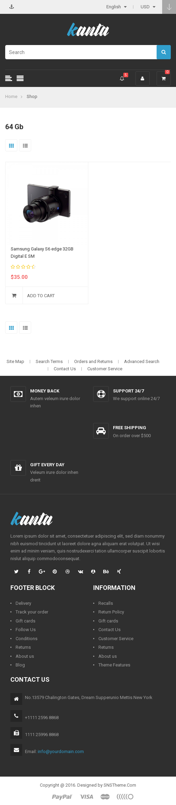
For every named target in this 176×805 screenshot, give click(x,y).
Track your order (32, 611)
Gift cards (25, 620)
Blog (20, 664)
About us (25, 656)
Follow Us (26, 629)
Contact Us (65, 368)
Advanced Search (141, 361)
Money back (44, 390)
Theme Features (114, 664)
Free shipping (129, 427)
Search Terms (49, 361)
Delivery (23, 603)
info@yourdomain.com (61, 751)
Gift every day (47, 464)
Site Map (15, 361)
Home (11, 96)
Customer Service (104, 368)
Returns (23, 647)
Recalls (105, 603)
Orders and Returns (93, 361)
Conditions (26, 638)
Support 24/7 (128, 390)
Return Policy (111, 611)
